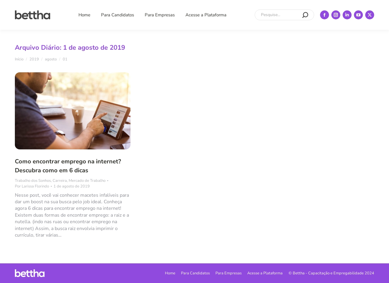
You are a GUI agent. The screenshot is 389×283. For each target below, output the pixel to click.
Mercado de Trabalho (87, 180)
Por (32, 186)
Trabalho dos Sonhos (33, 180)
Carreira (60, 180)
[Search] (284, 15)
